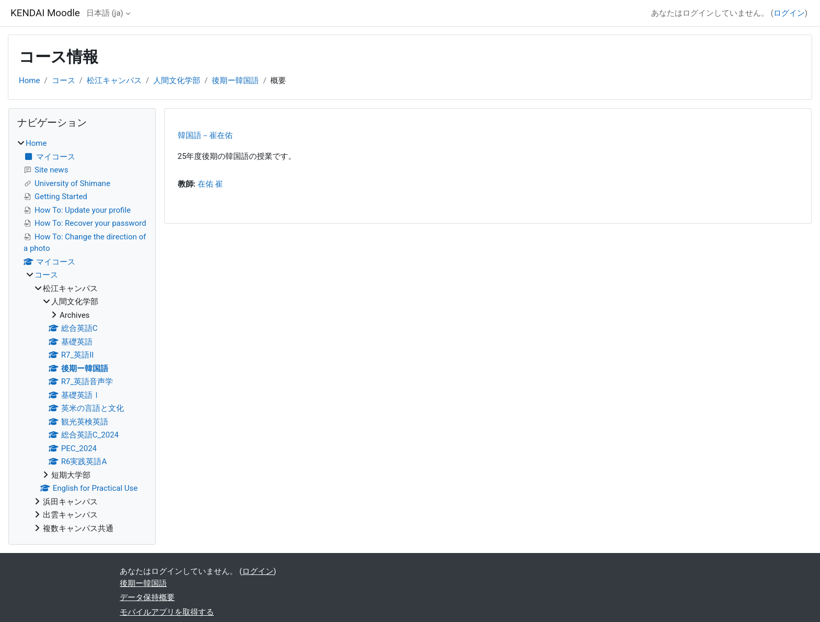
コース (63, 80)
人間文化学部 (176, 80)
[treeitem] (82, 335)
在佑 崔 (210, 184)
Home (29, 80)
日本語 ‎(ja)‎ (104, 13)
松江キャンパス (114, 80)
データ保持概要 (147, 597)
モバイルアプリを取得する (167, 612)
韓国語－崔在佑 (205, 135)
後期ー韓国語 (235, 80)
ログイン (789, 13)
